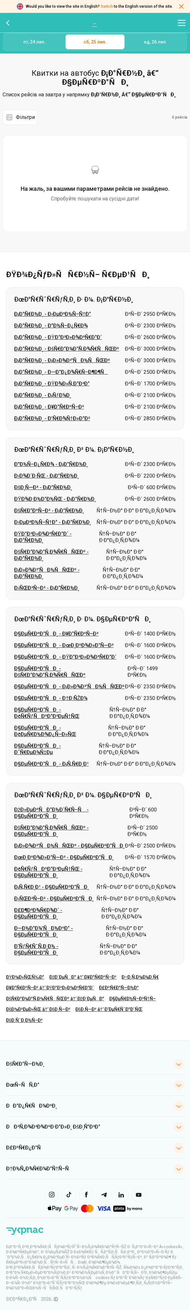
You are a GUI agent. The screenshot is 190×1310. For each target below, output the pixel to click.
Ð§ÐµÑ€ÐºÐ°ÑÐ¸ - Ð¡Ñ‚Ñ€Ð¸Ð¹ (51, 764)
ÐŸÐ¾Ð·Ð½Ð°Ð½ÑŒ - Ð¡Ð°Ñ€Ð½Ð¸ (55, 499)
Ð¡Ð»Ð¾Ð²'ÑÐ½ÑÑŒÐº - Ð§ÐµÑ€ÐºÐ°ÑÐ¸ (69, 846)
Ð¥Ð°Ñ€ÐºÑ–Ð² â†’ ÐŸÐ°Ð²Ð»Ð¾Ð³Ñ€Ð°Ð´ (50, 987)
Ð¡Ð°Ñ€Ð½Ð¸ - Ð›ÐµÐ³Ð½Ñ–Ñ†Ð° (52, 314)
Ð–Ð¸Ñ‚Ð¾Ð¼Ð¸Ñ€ (140, 977)
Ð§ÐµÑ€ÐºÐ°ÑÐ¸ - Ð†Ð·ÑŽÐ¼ (50, 698)
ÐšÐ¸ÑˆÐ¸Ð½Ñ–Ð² (24, 1020)
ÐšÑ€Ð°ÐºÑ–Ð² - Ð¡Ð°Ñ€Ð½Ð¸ (49, 511)
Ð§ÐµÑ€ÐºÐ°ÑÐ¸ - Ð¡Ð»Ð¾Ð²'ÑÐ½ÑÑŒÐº (69, 687)
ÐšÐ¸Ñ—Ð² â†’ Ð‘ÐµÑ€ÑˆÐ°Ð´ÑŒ (109, 1009)
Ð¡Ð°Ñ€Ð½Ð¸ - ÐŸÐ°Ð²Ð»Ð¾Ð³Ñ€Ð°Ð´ (58, 337)
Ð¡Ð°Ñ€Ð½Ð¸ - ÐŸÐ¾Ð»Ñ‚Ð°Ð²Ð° (52, 384)
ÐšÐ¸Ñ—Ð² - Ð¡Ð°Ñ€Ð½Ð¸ (43, 487)
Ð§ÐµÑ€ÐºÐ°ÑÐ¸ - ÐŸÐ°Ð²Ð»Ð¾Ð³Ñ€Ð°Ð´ (65, 657)
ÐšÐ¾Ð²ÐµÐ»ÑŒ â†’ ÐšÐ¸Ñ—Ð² (38, 1009)
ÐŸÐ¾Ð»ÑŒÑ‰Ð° (25, 977)
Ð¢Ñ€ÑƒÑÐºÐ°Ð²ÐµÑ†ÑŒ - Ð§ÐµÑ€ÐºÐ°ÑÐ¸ (48, 872)
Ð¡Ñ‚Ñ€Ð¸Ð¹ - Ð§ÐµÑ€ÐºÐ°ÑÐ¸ (51, 887)
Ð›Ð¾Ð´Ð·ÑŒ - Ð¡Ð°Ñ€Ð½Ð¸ (46, 476)
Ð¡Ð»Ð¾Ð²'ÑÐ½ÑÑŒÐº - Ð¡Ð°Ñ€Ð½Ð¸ (47, 573)
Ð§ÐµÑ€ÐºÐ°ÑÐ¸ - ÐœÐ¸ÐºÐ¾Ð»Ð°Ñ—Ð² (64, 645)
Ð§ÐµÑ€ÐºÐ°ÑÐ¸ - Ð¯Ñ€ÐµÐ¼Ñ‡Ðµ (37, 749)
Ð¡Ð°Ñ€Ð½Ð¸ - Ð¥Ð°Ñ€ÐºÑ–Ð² (49, 407)
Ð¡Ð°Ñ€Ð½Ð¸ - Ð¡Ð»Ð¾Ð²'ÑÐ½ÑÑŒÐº (62, 360)
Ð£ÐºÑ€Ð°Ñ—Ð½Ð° (119, 987)
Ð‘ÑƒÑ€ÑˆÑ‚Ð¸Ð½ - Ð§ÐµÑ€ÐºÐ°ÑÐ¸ (36, 949)
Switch (107, 6)
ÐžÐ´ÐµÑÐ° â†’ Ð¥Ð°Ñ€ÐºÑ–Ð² (82, 977)
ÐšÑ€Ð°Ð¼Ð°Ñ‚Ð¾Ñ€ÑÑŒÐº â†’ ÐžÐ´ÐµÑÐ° (55, 998)
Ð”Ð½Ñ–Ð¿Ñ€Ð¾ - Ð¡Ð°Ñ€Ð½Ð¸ (51, 464)
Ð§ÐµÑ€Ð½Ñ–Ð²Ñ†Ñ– (132, 998)
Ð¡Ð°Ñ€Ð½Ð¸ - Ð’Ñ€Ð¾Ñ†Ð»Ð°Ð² (52, 418)
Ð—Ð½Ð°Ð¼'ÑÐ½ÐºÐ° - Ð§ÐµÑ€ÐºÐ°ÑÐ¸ (43, 931)
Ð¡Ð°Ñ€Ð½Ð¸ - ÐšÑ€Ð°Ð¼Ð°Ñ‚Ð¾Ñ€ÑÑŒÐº (66, 349)
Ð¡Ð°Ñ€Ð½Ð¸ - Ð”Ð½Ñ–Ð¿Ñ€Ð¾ (51, 326)
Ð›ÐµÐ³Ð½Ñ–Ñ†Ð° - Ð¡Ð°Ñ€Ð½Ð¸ (52, 522)
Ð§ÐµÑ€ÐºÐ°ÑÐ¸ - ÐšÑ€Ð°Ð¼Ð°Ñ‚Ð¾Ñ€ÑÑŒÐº (49, 671)
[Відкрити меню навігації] (181, 23)
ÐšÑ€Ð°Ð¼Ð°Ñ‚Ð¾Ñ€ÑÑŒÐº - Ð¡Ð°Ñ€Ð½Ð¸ (51, 555)
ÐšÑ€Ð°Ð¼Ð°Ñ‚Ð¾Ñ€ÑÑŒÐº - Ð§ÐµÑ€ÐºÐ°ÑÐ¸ (51, 831)
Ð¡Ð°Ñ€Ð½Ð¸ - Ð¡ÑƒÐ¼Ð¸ (42, 395)
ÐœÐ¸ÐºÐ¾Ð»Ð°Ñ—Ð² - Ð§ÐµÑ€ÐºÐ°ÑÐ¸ (64, 857)
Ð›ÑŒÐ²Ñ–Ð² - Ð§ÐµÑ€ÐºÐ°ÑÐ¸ (54, 899)
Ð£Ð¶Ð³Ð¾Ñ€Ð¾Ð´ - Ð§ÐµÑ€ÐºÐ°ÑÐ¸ (38, 913)
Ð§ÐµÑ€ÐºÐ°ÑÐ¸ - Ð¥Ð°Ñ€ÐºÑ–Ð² (56, 634)
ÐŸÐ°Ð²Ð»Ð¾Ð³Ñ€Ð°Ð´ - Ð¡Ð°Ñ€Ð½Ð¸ (43, 537)
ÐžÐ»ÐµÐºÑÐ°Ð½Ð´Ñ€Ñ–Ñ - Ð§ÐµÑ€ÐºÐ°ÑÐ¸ (51, 813)
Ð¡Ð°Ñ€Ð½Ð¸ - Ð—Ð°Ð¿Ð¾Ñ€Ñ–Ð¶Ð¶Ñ (61, 372)
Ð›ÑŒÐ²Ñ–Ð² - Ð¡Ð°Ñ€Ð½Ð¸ (46, 588)
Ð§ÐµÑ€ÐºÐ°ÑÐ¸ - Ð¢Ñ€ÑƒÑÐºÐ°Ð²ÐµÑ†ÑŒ (46, 713)
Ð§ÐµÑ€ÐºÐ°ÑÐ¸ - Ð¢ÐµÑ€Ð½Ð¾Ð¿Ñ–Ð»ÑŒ (45, 731)
